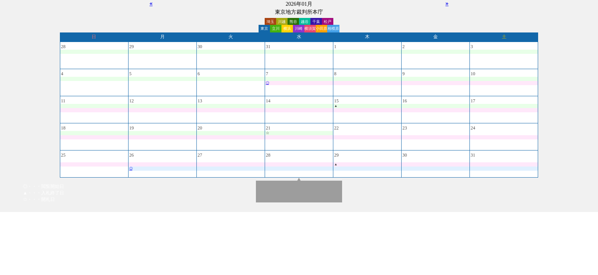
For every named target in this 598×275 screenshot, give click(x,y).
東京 (264, 28)
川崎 (298, 28)
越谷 (305, 21)
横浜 (287, 28)
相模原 (333, 28)
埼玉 (270, 21)
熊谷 (293, 21)
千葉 (316, 21)
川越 (282, 21)
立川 (276, 28)
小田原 (321, 28)
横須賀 (310, 28)
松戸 (327, 21)
